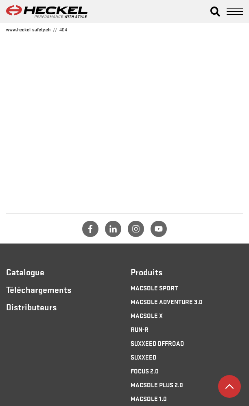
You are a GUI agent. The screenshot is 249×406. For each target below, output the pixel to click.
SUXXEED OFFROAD (157, 343)
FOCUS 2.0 (145, 370)
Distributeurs (31, 306)
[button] (215, 11)
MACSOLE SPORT (154, 287)
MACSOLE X (147, 315)
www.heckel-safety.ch (28, 29)
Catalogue (25, 271)
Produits (147, 271)
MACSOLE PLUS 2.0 (157, 384)
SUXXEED (143, 357)
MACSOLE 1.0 (149, 398)
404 (63, 29)
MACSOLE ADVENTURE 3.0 (167, 301)
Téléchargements (39, 289)
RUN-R (140, 329)
